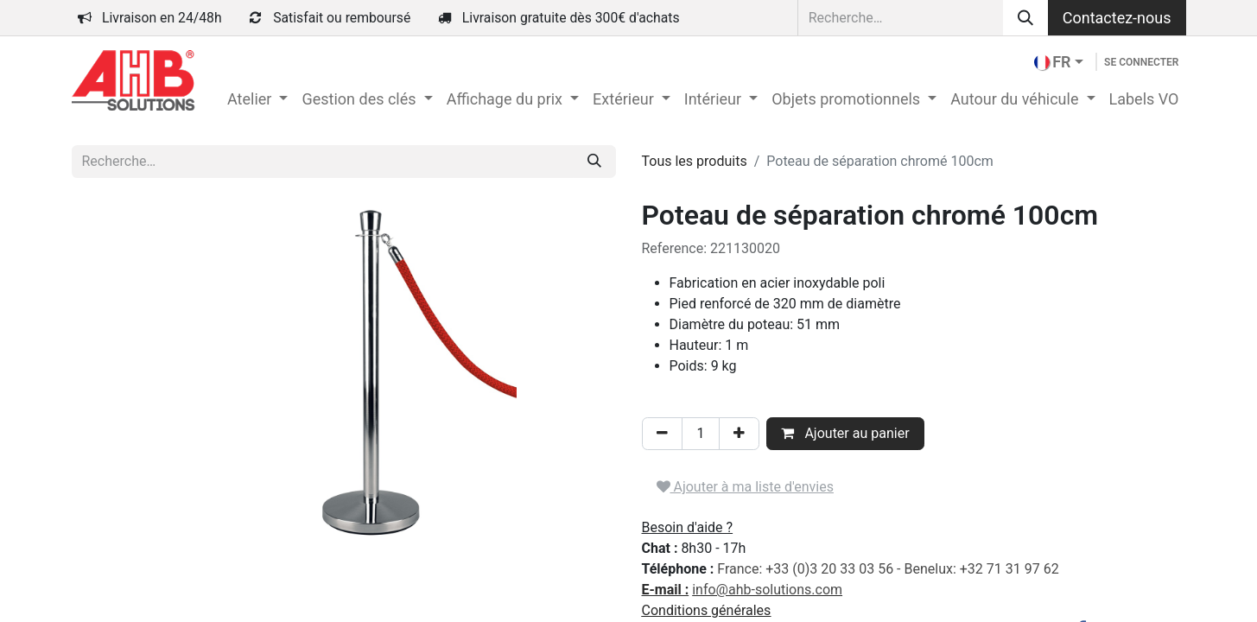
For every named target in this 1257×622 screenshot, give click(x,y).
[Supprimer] (662, 433)
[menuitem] (257, 98)
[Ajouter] (739, 433)
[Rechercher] (1025, 17)
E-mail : (665, 589)
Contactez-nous (1117, 18)
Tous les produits (694, 161)
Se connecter (1141, 62)
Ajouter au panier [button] (845, 433)
